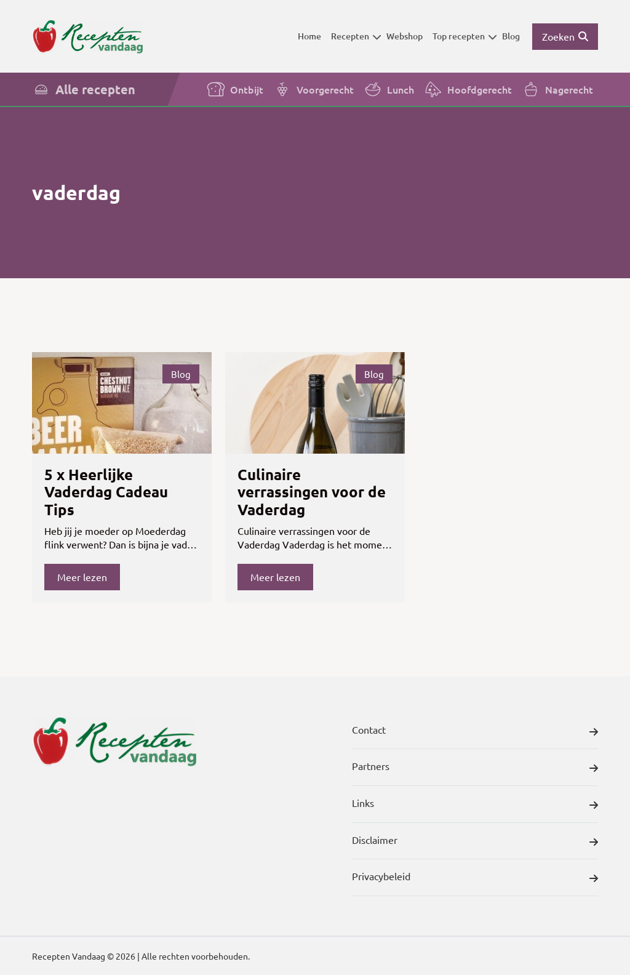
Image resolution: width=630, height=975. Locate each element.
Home (309, 36)
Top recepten (465, 36)
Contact (475, 731)
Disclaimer (475, 842)
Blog (511, 36)
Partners (475, 768)
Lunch (389, 89)
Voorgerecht (313, 89)
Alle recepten (83, 89)
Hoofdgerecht (468, 89)
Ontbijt (235, 89)
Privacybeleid (475, 878)
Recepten (356, 36)
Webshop (404, 36)
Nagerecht (557, 89)
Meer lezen (82, 577)
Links (475, 805)
